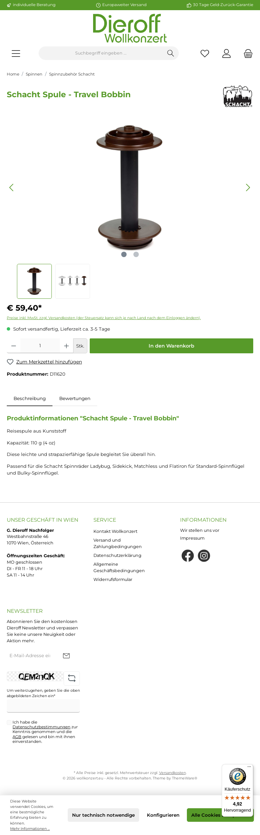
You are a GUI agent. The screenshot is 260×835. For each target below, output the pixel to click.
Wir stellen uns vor (199, 530)
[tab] (29, 398)
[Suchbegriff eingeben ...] (101, 53)
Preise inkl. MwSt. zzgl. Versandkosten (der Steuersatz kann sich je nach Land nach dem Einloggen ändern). (104, 318)
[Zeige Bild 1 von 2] (124, 254)
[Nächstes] (248, 187)
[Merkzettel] (205, 53)
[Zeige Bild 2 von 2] (136, 254)
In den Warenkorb (171, 346)
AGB (17, 736)
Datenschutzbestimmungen (41, 727)
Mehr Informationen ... (30, 829)
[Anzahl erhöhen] (66, 345)
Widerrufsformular (112, 579)
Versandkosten (172, 773)
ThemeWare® (184, 778)
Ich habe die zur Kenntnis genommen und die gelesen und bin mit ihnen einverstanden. (45, 732)
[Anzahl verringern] (14, 345)
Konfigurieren (163, 815)
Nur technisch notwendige (103, 815)
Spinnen (34, 74)
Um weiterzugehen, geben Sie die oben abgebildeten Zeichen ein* (43, 693)
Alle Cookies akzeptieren (220, 815)
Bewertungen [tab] (74, 398)
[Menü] (16, 53)
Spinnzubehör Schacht (72, 74)
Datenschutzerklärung (117, 555)
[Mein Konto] (226, 53)
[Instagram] (204, 555)
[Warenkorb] (246, 53)
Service (104, 520)
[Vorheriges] (12, 187)
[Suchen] (171, 53)
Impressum (192, 538)
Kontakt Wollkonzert (115, 531)
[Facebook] (187, 555)
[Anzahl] (40, 345)
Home (13, 74)
